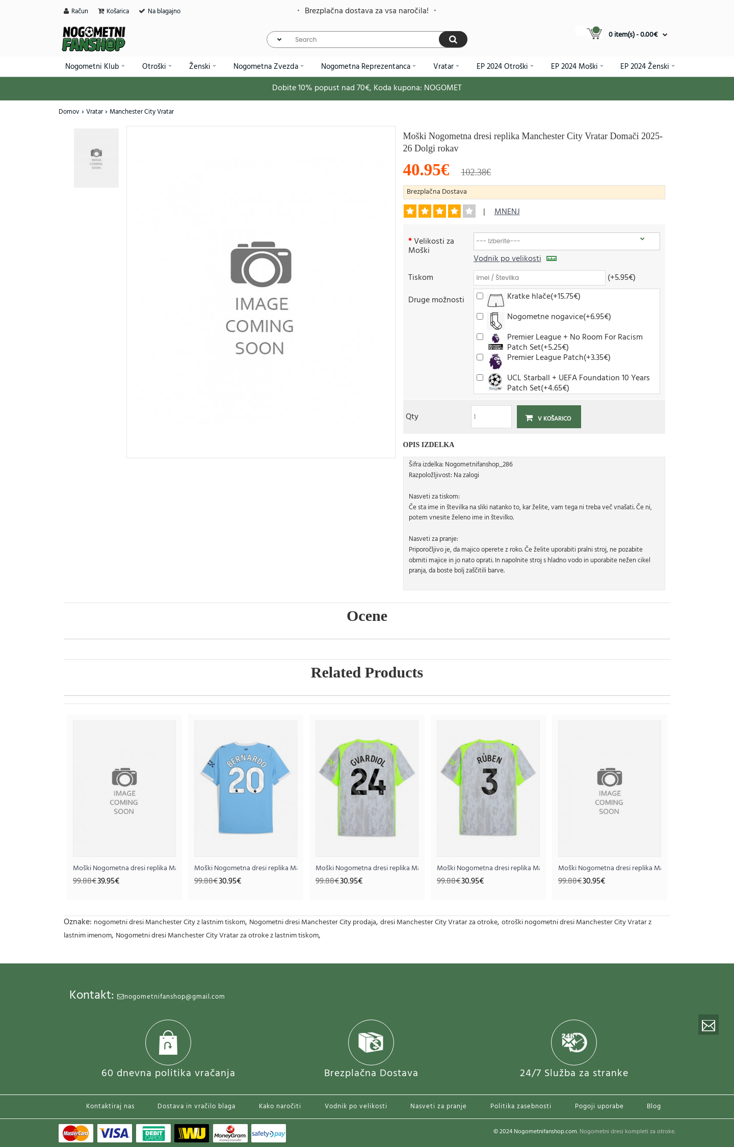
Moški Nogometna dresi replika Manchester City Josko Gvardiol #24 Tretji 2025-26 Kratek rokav (367, 868)
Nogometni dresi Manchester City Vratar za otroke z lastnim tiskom (217, 935)
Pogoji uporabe (599, 1106)
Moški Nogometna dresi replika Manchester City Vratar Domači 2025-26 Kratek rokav (124, 868)
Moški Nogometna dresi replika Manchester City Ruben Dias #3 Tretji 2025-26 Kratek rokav (488, 868)
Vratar (94, 112)
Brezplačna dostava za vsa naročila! (367, 11)
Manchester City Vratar (142, 112)
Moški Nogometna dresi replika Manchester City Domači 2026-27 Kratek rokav (609, 868)
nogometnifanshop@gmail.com (171, 997)
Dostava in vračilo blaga (196, 1106)
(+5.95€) (622, 277)
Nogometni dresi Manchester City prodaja (312, 922)
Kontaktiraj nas (110, 1106)
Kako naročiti (280, 1106)
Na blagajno (164, 11)
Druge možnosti (436, 299)
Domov (69, 112)
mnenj (507, 212)
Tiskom (420, 277)
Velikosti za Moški (431, 245)
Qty (412, 416)
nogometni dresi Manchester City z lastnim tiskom (169, 922)
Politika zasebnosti (521, 1106)
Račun (79, 11)
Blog (654, 1106)
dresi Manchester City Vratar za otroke (438, 922)
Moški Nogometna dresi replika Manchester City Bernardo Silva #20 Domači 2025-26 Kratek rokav (245, 868)
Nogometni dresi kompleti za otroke (627, 1131)
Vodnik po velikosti (515, 259)
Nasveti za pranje (438, 1106)
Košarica (118, 11)
